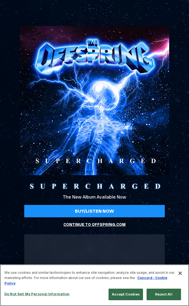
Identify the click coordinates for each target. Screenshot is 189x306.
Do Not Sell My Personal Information (37, 294)
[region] (94, 285)
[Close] (180, 273)
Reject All (163, 294)
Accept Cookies (126, 294)
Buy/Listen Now (94, 211)
